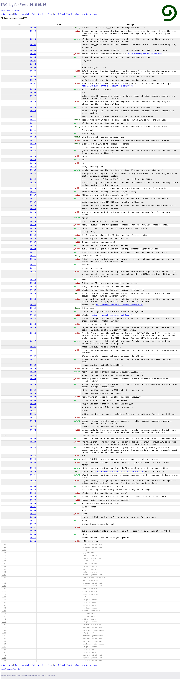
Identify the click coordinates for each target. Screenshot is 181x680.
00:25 (33, 324)
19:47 (4, 638)
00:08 (33, 89)
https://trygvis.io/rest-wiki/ (11, 10)
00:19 (33, 212)
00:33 (33, 438)
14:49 (4, 594)
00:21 (33, 252)
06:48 (4, 566)
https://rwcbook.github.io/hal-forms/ (112, 315)
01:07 (4, 544)
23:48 (4, 661)
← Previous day (7, 14)
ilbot (22, 675)
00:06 (33, 71)
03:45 (4, 553)
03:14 (4, 550)
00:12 (33, 134)
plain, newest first (82, 14)
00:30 (33, 400)
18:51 (4, 627)
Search (50, 14)
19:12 (4, 636)
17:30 (4, 616)
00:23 (33, 287)
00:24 (33, 305)
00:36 (33, 500)
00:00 (33, 28)
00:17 (33, 192)
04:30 (4, 555)
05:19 (4, 558)
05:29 (4, 561)
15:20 (4, 597)
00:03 (33, 39)
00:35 (33, 472)
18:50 (4, 625)
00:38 (33, 531)
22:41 (4, 655)
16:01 (4, 605)
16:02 (4, 608)
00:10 (33, 102)
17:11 (4, 611)
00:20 (33, 228)
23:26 (4, 658)
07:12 (4, 575)
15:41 (4, 600)
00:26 (33, 333)
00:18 (33, 205)
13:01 (4, 589)
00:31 (33, 411)
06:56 (4, 569)
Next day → (42, 14)
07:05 (4, 572)
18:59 (4, 630)
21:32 (4, 647)
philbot (11, 675)
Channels (17, 14)
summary (93, 14)
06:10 (4, 564)
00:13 (33, 151)
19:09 (4, 633)
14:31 (4, 591)
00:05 (33, 57)
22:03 (4, 649)
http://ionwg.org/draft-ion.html (145, 54)
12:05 (4, 583)
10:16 (4, 580)
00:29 (33, 379)
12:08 (4, 586)
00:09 (33, 96)
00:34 (33, 456)
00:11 (33, 116)
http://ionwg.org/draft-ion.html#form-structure (107, 86)
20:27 (4, 644)
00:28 (33, 365)
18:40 (4, 619)
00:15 (33, 183)
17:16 (4, 613)
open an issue (51, 675)
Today (34, 14)
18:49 (4, 622)
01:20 (4, 547)
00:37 (33, 521)
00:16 (33, 188)
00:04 (33, 45)
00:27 (33, 341)
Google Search (59, 14)
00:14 (33, 174)
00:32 (33, 421)
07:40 (4, 578)
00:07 (33, 80)
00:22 (33, 272)
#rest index (26, 14)
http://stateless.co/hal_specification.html (119, 305)
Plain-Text (70, 14)
